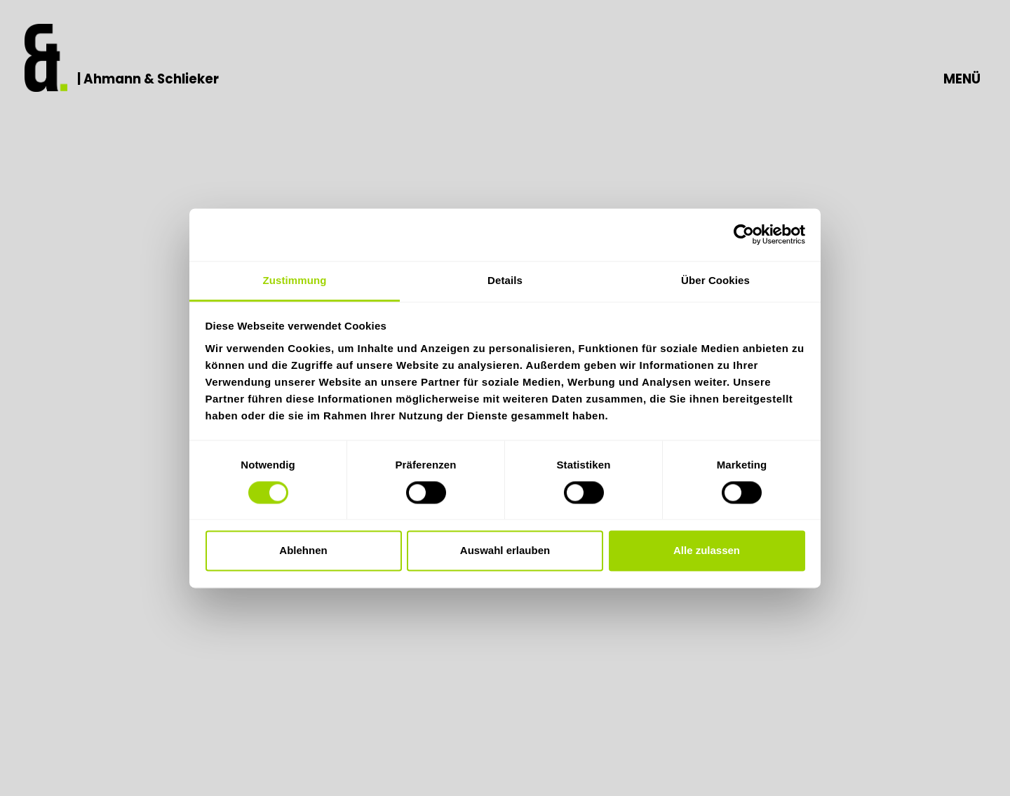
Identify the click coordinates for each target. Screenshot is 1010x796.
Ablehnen (303, 551)
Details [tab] (505, 280)
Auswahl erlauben (505, 551)
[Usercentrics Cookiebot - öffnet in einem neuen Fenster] (743, 234)
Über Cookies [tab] (715, 280)
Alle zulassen (706, 551)
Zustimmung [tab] (295, 280)
